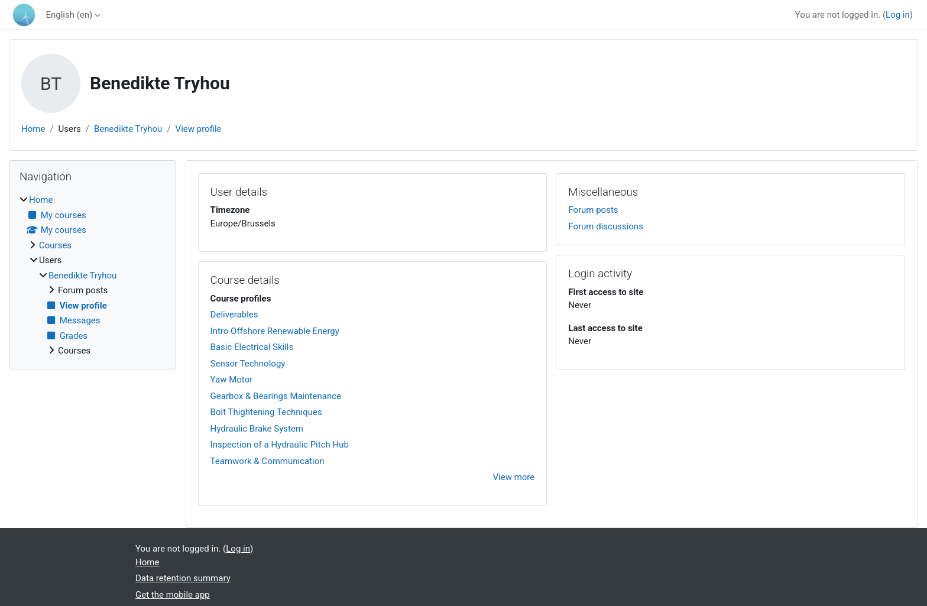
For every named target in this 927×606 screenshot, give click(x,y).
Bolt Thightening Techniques (266, 412)
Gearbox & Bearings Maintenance (275, 396)
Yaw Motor (231, 379)
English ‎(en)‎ (69, 14)
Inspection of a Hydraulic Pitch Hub (279, 444)
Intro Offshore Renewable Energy (274, 331)
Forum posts (593, 210)
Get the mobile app (172, 594)
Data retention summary (183, 578)
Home (33, 129)
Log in (898, 14)
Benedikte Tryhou (128, 129)
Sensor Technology (248, 363)
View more (514, 477)
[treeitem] (93, 275)
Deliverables (234, 314)
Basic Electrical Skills (252, 347)
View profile (199, 129)
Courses (55, 245)
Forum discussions (605, 226)
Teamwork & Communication (267, 461)
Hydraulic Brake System (256, 428)
